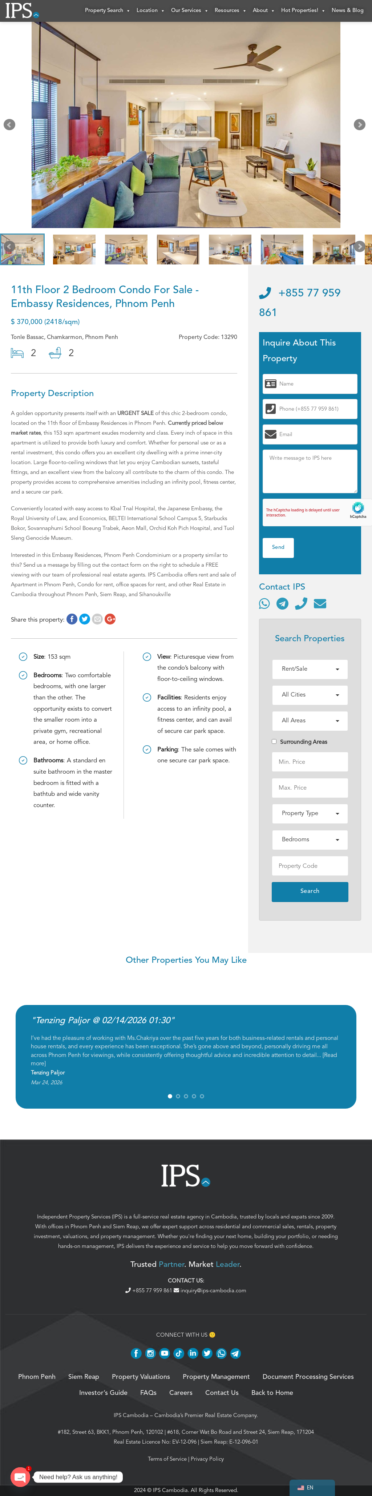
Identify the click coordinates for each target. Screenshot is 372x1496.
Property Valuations (141, 1377)
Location (151, 11)
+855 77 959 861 (149, 1290)
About (264, 11)
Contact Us (222, 1393)
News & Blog (348, 10)
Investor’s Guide (103, 1393)
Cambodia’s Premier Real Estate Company (205, 1415)
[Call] (301, 603)
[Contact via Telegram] (282, 603)
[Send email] (320, 603)
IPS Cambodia (131, 1415)
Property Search (108, 11)
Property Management (216, 1377)
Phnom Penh (85, 1226)
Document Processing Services (308, 1377)
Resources (231, 11)
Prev (11, 126)
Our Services (190, 11)
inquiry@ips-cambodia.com (210, 1290)
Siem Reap (126, 1226)
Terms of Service (167, 1459)
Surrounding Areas (299, 742)
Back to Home (272, 1393)
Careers (181, 1393)
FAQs (148, 1393)
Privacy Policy (207, 1459)
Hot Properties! (303, 11)
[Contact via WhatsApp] (264, 603)
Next (361, 126)
